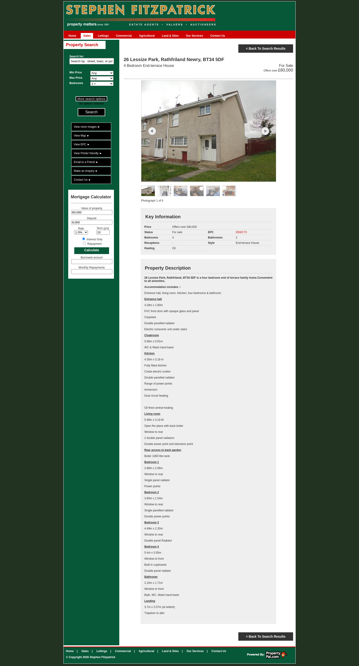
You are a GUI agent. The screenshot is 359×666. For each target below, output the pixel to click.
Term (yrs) (103, 228)
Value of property (91, 208)
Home (72, 35)
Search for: (76, 56)
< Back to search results (266, 48)
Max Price (75, 77)
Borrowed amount (92, 257)
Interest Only (94, 239)
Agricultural (147, 35)
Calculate (91, 250)
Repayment (94, 243)
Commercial (124, 35)
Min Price (75, 72)
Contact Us (217, 35)
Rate (81, 228)
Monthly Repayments (92, 267)
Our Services (194, 35)
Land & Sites (170, 35)
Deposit (92, 218)
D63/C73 (241, 232)
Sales (87, 35)
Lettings (103, 35)
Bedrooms (76, 83)
